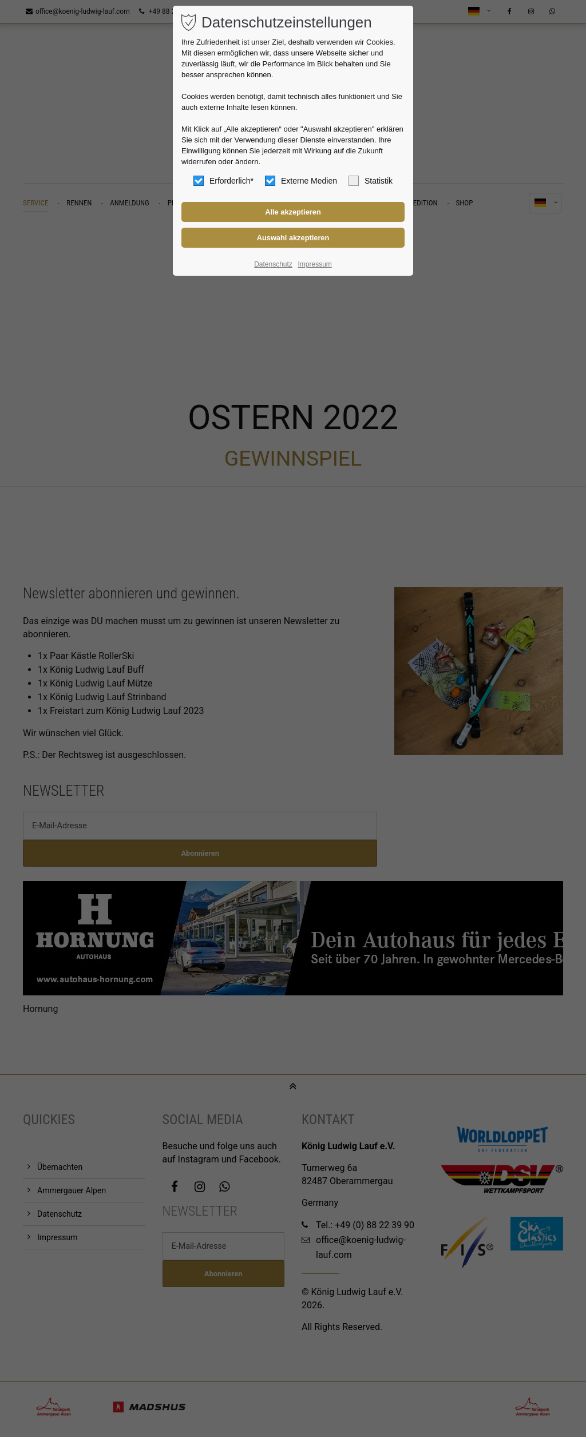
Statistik (371, 181)
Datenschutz (273, 264)
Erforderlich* (223, 181)
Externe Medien (301, 181)
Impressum (314, 264)
